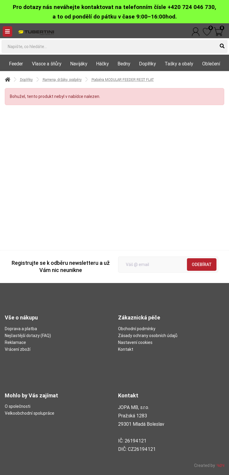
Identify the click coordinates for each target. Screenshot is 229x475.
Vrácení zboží (17, 349)
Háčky (102, 64)
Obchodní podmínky (136, 328)
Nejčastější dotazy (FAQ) (28, 335)
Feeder (16, 64)
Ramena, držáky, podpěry (62, 79)
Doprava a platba (21, 328)
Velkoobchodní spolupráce (29, 413)
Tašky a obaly (179, 64)
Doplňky (147, 64)
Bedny (123, 64)
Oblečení (211, 64)
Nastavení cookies (135, 342)
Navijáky (78, 64)
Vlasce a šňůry (46, 64)
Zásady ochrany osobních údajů (147, 335)
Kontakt (125, 349)
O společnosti (17, 406)
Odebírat (202, 264)
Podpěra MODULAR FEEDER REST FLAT (123, 79)
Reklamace (15, 342)
